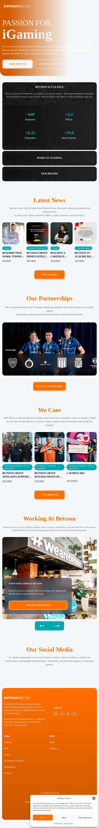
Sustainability (9, 767)
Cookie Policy (58, 823)
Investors (8, 773)
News (6, 748)
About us (8, 742)
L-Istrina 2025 (76, 473)
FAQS (52, 742)
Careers (7, 755)
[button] (94, 798)
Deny (64, 818)
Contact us (54, 748)
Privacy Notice (68, 823)
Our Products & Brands (13, 761)
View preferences (85, 818)
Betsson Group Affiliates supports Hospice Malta (16, 477)
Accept (42, 818)
